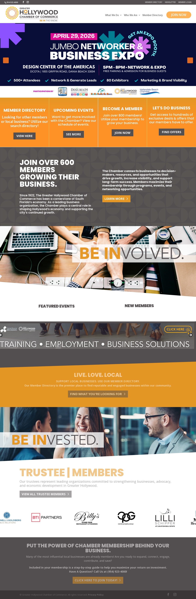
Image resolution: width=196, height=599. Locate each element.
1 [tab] (88, 94)
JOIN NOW (178, 15)
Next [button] (190, 60)
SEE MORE (73, 134)
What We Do (112, 15)
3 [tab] (95, 94)
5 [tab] (101, 94)
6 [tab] (104, 94)
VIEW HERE (24, 136)
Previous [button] (6, 60)
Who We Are (130, 15)
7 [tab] (107, 94)
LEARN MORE (114, 199)
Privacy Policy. (96, 594)
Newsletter (170, 2)
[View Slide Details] (98, 60)
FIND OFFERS (171, 132)
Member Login (184, 2)
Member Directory (153, 2)
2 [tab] (92, 94)
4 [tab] (98, 94)
